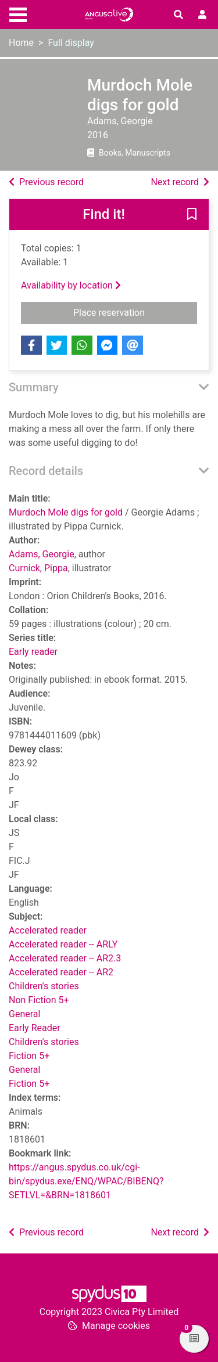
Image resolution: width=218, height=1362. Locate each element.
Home (21, 42)
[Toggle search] (178, 15)
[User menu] (202, 15)
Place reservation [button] (135, 311)
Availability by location (71, 285)
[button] (192, 215)
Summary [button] (34, 387)
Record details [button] (46, 471)
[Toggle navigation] (18, 13)
